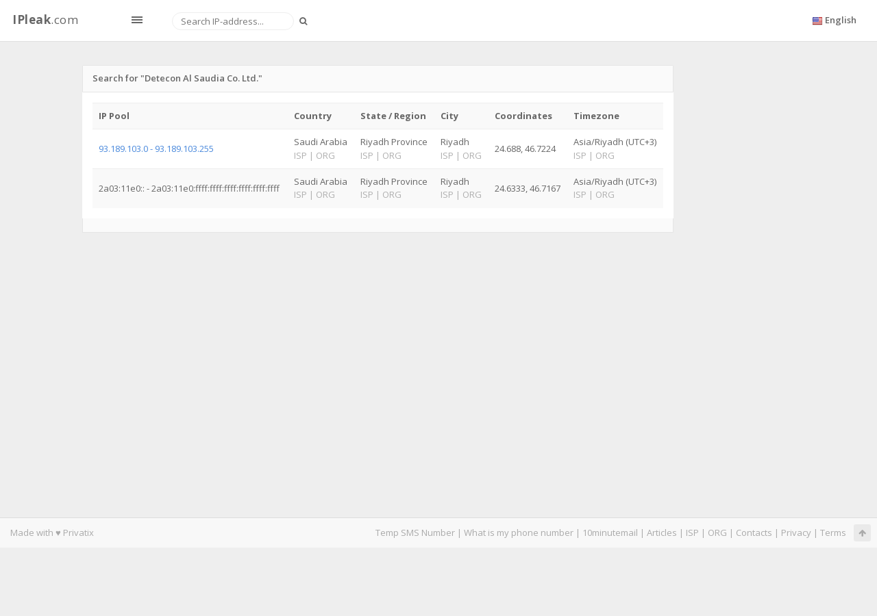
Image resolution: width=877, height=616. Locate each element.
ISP (692, 532)
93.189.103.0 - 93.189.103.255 (156, 148)
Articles (662, 532)
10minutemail (610, 532)
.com (45, 19)
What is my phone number (518, 532)
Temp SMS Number (415, 532)
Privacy (796, 532)
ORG (717, 532)
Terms (833, 532)
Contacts (754, 532)
